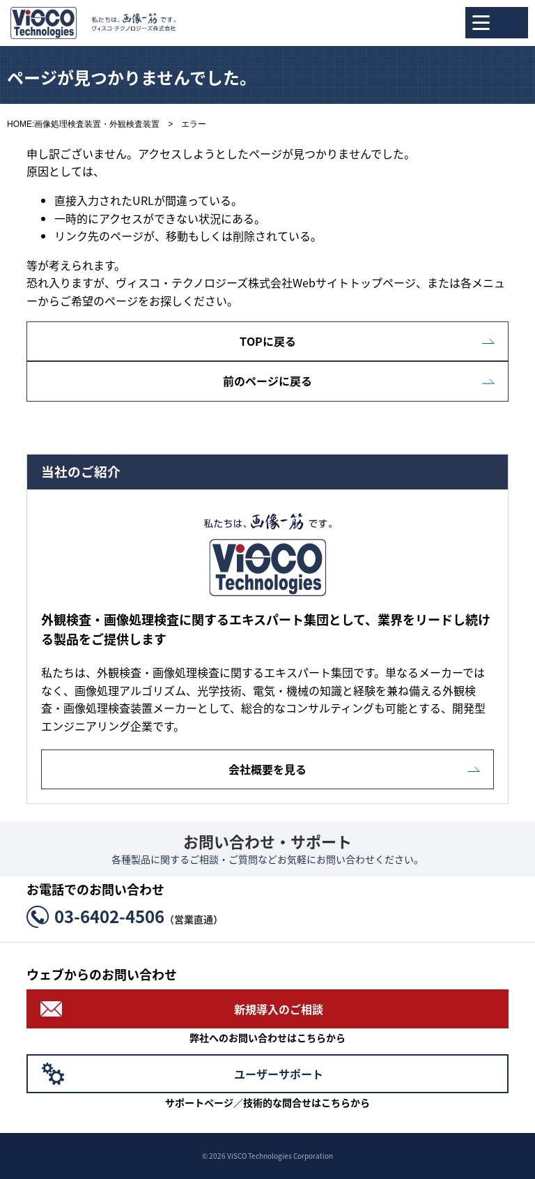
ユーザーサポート (278, 1073)
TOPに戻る (268, 341)
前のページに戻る (267, 380)
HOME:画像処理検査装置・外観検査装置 (83, 124)
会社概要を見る (267, 769)
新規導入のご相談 (278, 1009)
